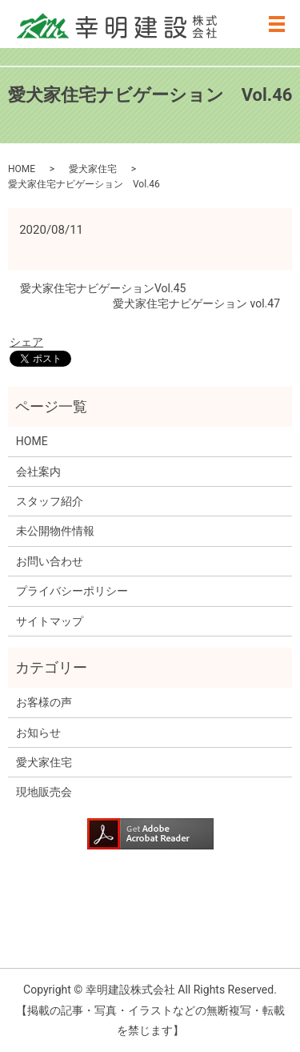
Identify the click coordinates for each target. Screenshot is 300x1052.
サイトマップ (49, 621)
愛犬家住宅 (93, 169)
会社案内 (38, 471)
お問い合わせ (49, 561)
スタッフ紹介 (49, 501)
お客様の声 (44, 702)
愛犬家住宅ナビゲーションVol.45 (103, 288)
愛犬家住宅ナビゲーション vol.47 (196, 303)
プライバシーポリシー (72, 590)
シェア (26, 341)
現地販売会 (44, 791)
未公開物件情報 (55, 530)
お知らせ (38, 732)
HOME (21, 169)
